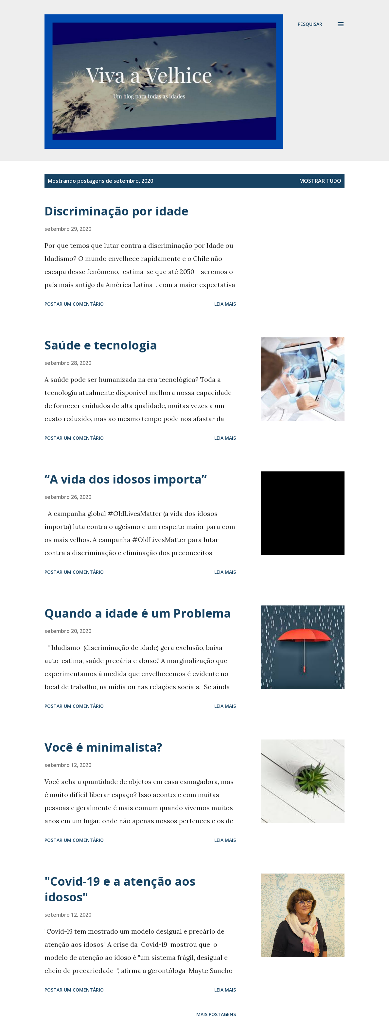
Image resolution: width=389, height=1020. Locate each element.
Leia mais (225, 304)
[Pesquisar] (310, 24)
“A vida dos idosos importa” (125, 479)
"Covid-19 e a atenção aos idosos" (119, 889)
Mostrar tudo (320, 180)
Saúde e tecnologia (100, 345)
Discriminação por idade (116, 211)
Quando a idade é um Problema (137, 613)
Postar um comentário (74, 304)
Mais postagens (216, 1014)
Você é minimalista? (103, 747)
